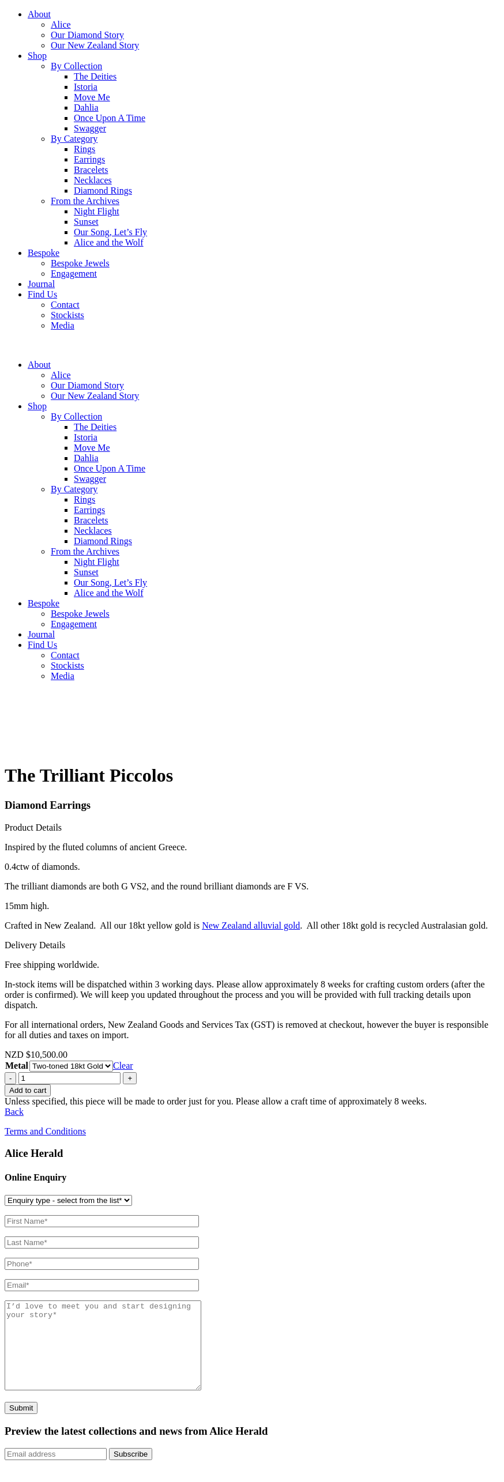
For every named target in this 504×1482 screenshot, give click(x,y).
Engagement (74, 273)
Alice (61, 24)
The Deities (95, 76)
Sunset (86, 222)
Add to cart (27, 1090)
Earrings (89, 159)
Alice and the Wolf (109, 242)
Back (14, 1112)
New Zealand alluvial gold (251, 925)
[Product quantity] (69, 1078)
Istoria (85, 87)
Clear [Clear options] (123, 1065)
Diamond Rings (103, 190)
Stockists (67, 315)
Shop (37, 56)
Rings (84, 149)
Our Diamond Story (87, 35)
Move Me (92, 97)
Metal (16, 1065)
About (39, 14)
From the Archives (85, 201)
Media (62, 325)
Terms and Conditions (45, 1131)
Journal (41, 284)
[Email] (56, 1471)
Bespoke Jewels (80, 263)
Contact (65, 305)
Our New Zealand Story (95, 45)
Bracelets (91, 170)
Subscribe (131, 1471)
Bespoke (43, 253)
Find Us (42, 294)
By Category (74, 139)
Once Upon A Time (109, 118)
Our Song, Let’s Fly (110, 232)
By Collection (76, 66)
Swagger (90, 128)
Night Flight (96, 211)
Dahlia (86, 107)
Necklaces (93, 180)
